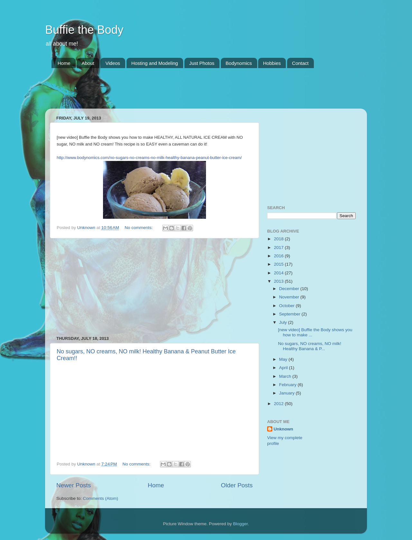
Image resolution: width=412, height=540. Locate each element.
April (284, 367)
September (290, 314)
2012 (279, 403)
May (283, 359)
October (287, 305)
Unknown (283, 429)
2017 (279, 247)
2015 (279, 264)
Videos (112, 63)
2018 (279, 238)
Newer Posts (73, 485)
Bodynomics (239, 63)
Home (64, 63)
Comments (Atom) (100, 498)
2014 (279, 272)
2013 (279, 281)
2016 (279, 255)
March (285, 376)
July (283, 322)
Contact (300, 63)
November (289, 297)
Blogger (240, 523)
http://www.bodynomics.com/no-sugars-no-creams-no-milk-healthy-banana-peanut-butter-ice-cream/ (149, 157)
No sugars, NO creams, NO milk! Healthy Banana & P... (310, 346)
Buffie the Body (84, 29)
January (287, 393)
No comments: (139, 227)
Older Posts (237, 485)
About (88, 63)
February (288, 384)
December (289, 288)
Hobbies (272, 63)
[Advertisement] (169, 92)
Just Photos (201, 63)
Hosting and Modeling (154, 63)
